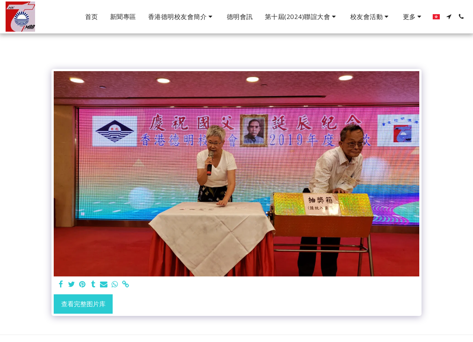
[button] (181, 16)
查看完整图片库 (83, 304)
